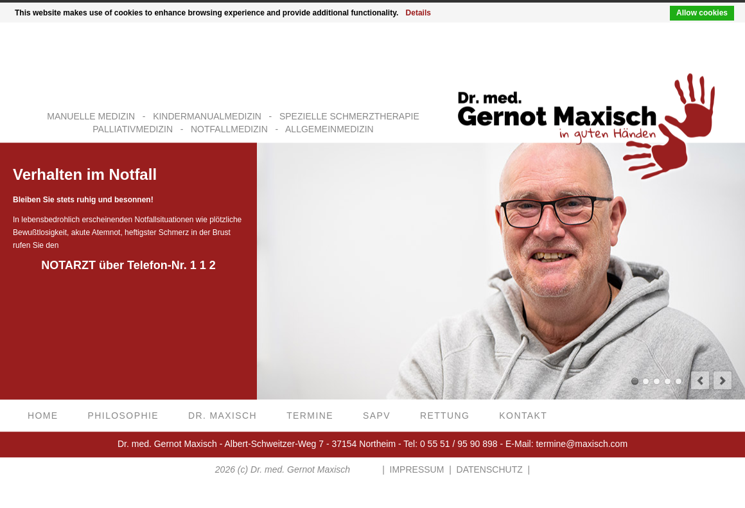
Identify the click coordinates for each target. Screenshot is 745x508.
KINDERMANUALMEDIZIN (207, 117)
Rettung (444, 416)
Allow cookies (702, 12)
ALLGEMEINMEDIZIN (329, 129)
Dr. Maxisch (222, 416)
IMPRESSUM (417, 469)
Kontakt (523, 416)
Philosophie (123, 416)
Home (43, 416)
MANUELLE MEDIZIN (91, 117)
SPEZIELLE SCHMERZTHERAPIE (349, 117)
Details (418, 12)
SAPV (376, 416)
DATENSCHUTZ (490, 469)
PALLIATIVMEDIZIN (132, 129)
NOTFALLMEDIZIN (229, 129)
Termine (309, 416)
